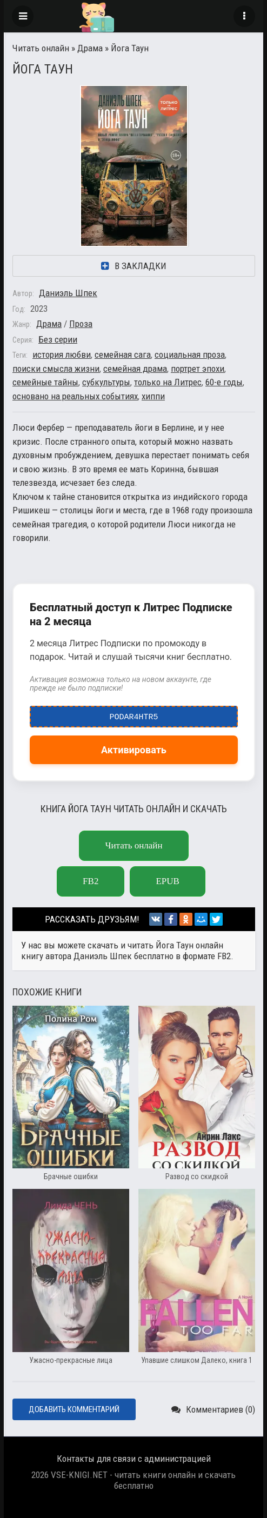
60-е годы (224, 382)
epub (167, 881)
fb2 (90, 881)
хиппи (153, 396)
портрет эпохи (197, 368)
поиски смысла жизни (55, 368)
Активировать (133, 749)
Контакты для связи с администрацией (134, 1458)
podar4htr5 (134, 714)
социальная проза (190, 354)
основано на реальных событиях (75, 396)
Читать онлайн (40, 48)
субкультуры (106, 382)
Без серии (57, 339)
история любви (61, 354)
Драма (90, 48)
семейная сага (123, 354)
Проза (80, 323)
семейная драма (135, 368)
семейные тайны (45, 382)
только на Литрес (168, 382)
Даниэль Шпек (68, 292)
